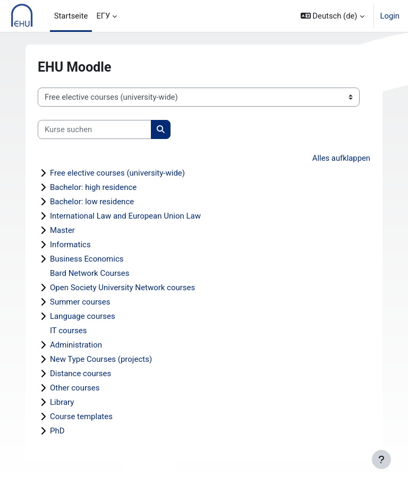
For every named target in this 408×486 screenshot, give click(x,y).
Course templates (81, 416)
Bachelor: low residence (92, 201)
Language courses (82, 316)
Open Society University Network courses (122, 287)
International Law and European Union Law (125, 216)
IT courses (68, 330)
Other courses (74, 388)
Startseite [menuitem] (71, 16)
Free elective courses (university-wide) (117, 173)
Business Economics (86, 259)
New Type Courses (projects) (101, 359)
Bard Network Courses (90, 273)
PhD (57, 431)
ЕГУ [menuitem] (103, 16)
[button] (332, 16)
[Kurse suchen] (94, 129)
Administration (76, 345)
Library (62, 402)
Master (62, 230)
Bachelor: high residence (93, 187)
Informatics (70, 244)
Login (390, 16)
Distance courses (80, 373)
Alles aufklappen (341, 158)
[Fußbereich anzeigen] (381, 459)
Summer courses (80, 302)
